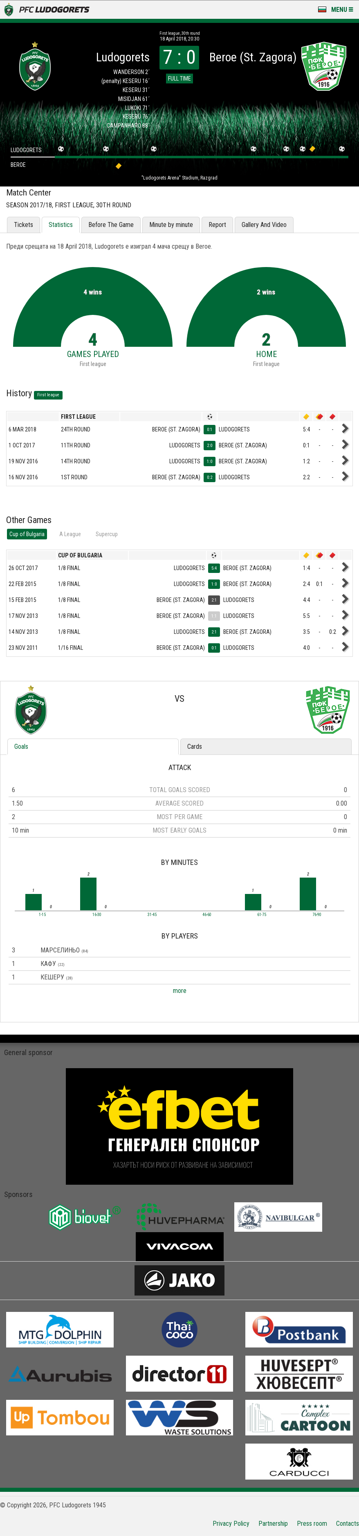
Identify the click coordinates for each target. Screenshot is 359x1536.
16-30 (96, 915)
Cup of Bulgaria (27, 534)
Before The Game (111, 225)
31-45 (152, 915)
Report (217, 225)
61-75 (261, 915)
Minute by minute (171, 225)
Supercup (107, 534)
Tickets (23, 225)
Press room (312, 1523)
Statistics (61, 225)
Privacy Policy (231, 1523)
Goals (21, 746)
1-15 (42, 915)
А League (70, 534)
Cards (194, 746)
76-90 (316, 915)
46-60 (206, 915)
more (179, 991)
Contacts (347, 1523)
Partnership (273, 1523)
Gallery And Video (264, 225)
